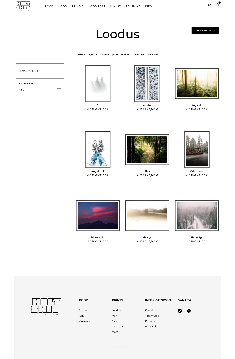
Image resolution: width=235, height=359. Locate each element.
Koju (21, 89)
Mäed (115, 321)
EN (210, 4)
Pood (49, 6)
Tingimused (152, 315)
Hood (62, 6)
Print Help (151, 326)
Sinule (83, 310)
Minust (115, 6)
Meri (114, 315)
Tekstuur (117, 326)
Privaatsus (151, 321)
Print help (205, 30)
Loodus (116, 310)
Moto (115, 332)
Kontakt (150, 310)
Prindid (78, 6)
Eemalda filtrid (29, 71)
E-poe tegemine (117, 347)
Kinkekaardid (87, 321)
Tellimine (133, 6)
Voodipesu (97, 6)
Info (148, 6)
